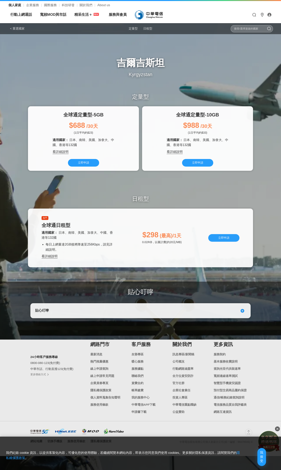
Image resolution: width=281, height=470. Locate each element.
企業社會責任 (181, 397)
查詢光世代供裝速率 (227, 375)
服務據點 (137, 375)
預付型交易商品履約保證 (230, 397)
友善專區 (137, 361)
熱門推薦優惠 (99, 368)
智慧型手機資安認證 (227, 390)
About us (103, 5)
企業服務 (33, 5)
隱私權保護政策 (100, 397)
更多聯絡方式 (39, 381)
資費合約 (137, 390)
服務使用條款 (99, 411)
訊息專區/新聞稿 (183, 361)
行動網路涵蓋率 (182, 375)
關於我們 (86, 5)
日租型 (150, 28)
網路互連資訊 (223, 418)
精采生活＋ (125, 15)
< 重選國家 (17, 28)
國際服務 (51, 5)
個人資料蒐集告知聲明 (105, 404)
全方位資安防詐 (182, 383)
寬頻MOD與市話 (91, 15)
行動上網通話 (59, 15)
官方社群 (178, 390)
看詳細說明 (61, 153)
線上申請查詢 (99, 375)
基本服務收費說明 (226, 368)
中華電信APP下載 (144, 411)
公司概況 (178, 368)
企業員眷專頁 (99, 390)
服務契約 (220, 361)
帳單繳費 (137, 397)
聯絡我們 (137, 383)
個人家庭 (15, 5)
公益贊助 (178, 418)
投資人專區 (179, 404)
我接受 (254, 460)
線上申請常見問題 (102, 383)
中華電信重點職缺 (184, 411)
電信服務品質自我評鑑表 (230, 411)
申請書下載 (139, 418)
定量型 (130, 28)
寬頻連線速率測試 (226, 383)
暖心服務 (137, 368)
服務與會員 (155, 15)
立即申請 (83, 164)
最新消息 (96, 361)
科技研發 (68, 5)
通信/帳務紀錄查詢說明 (229, 404)
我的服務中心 (140, 404)
